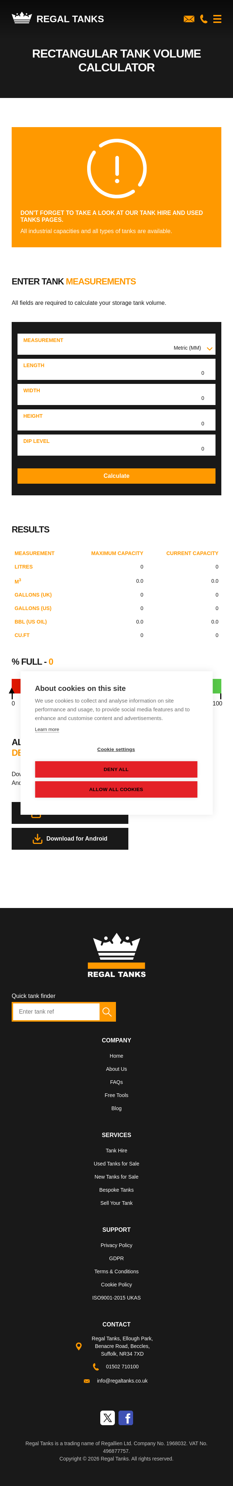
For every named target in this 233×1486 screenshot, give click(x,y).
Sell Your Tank (116, 1203)
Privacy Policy (116, 1245)
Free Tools (116, 1095)
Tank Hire (116, 1150)
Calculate (116, 476)
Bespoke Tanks (116, 1190)
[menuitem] (116, 1057)
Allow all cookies (116, 789)
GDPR (116, 1258)
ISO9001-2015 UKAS (116, 1298)
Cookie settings (116, 749)
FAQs (116, 1082)
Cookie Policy (116, 1285)
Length (33, 365)
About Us (116, 1069)
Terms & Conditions (116, 1271)
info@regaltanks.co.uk (122, 1381)
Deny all (116, 769)
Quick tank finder (33, 996)
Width (31, 390)
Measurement (43, 340)
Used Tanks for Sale (116, 1164)
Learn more (47, 729)
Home (116, 1056)
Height (33, 416)
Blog (116, 1108)
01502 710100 (122, 1366)
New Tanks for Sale (116, 1177)
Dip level (36, 441)
